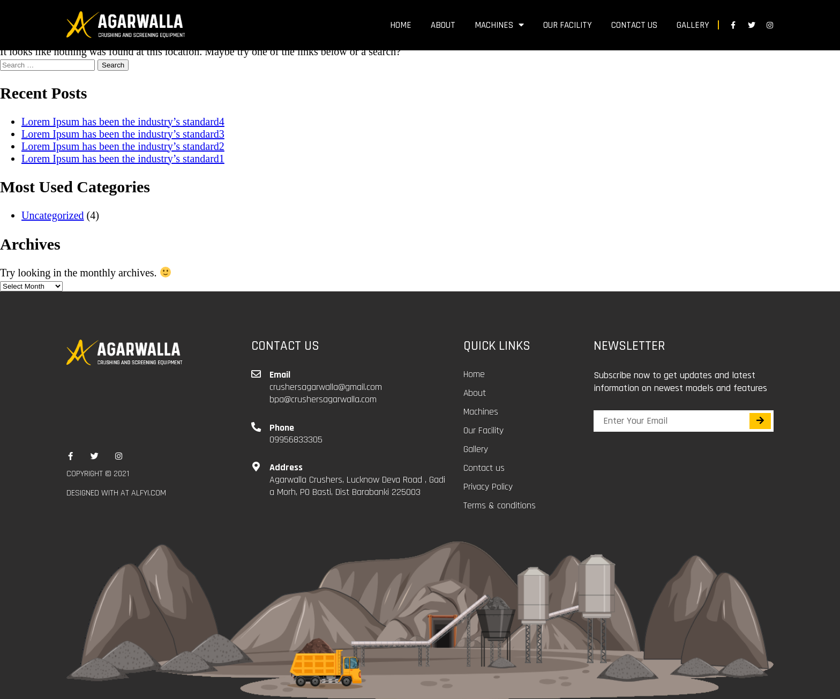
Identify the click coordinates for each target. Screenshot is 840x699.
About (443, 25)
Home (400, 25)
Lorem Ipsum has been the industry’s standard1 (122, 158)
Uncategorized (52, 215)
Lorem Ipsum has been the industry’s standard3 (122, 134)
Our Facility (567, 25)
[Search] (760, 421)
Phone (281, 428)
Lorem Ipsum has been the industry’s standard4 (122, 121)
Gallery (693, 25)
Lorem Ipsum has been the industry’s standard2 (122, 146)
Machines (499, 25)
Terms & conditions (499, 505)
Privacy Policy (488, 487)
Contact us (634, 25)
